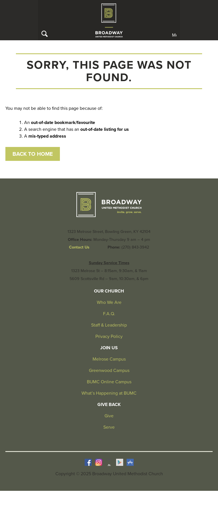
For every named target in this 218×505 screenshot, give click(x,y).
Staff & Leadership (109, 325)
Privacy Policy (109, 336)
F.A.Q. (109, 314)
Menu (174, 34)
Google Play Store (119, 462)
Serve (109, 427)
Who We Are (109, 302)
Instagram (98, 462)
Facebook (88, 462)
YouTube (109, 462)
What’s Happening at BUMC (109, 393)
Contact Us (79, 247)
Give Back (109, 404)
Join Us (109, 348)
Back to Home (32, 154)
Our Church (109, 291)
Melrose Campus (109, 359)
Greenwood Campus (109, 370)
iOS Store (130, 462)
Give (109, 416)
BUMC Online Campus (109, 382)
